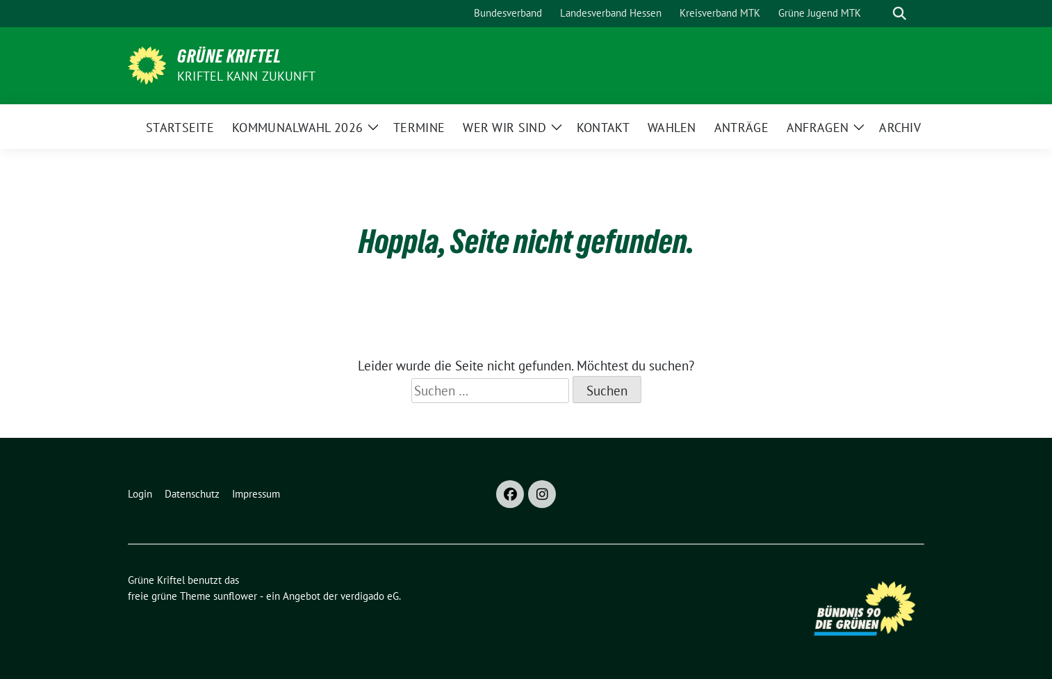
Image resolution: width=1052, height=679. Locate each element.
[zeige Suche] (899, 13)
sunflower (235, 596)
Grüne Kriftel (229, 56)
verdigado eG (369, 596)
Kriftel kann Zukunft (246, 76)
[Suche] (879, 13)
